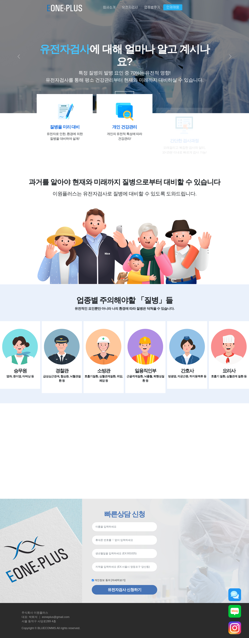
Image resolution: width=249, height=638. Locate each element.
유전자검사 (130, 7)
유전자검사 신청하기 (124, 590)
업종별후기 (152, 7)
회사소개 (109, 7)
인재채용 (172, 7)
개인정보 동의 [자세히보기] (109, 580)
